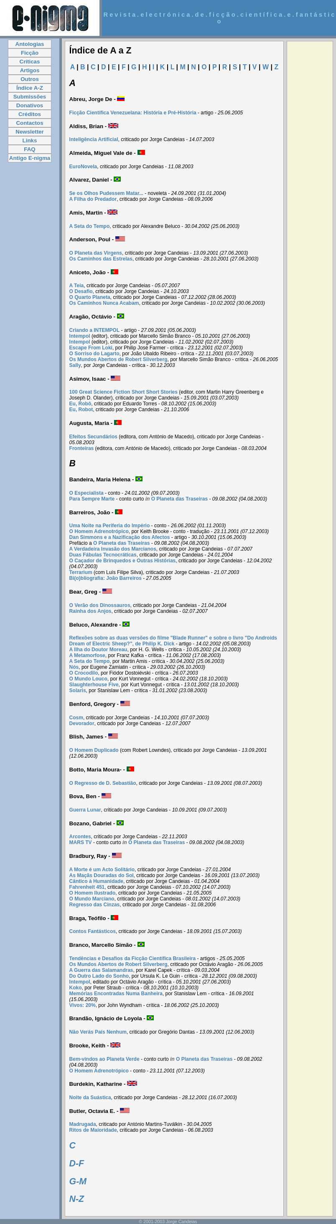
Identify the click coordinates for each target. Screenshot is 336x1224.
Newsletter (29, 132)
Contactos (29, 123)
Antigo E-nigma (29, 158)
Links (30, 140)
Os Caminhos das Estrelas (100, 259)
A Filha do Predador (93, 199)
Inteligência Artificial (93, 139)
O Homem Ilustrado (92, 893)
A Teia (76, 285)
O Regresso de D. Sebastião (102, 783)
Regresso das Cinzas (94, 905)
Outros (29, 79)
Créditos (29, 114)
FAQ (29, 149)
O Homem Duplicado (94, 750)
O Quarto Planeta (89, 297)
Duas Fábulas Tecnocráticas (103, 555)
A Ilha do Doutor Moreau (98, 649)
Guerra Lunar (85, 810)
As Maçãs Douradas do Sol (101, 875)
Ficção (29, 53)
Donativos (29, 105)
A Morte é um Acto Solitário (102, 869)
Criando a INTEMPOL (94, 330)
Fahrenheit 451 (87, 887)
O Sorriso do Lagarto (94, 354)
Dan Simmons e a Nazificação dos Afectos (119, 537)
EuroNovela (83, 166)
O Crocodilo (83, 673)
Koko (75, 988)
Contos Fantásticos (92, 931)
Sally (75, 365)
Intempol (79, 336)
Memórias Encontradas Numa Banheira (116, 993)
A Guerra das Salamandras (101, 970)
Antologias (29, 44)
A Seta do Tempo (89, 226)
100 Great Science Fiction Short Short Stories (123, 392)
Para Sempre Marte (92, 499)
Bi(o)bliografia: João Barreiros (105, 578)
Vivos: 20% (82, 1005)
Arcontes (80, 837)
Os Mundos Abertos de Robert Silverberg (118, 359)
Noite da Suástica (90, 1097)
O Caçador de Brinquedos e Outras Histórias (122, 561)
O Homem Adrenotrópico (99, 531)
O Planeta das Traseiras (179, 499)
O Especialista (86, 493)
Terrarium (80, 572)
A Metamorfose (87, 655)
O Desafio (81, 291)
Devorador (81, 723)
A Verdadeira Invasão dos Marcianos (112, 549)
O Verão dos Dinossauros (99, 605)
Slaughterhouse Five (94, 685)
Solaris (77, 690)
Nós (74, 667)
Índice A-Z (29, 88)
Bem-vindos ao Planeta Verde (104, 1059)
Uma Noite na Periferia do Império (109, 526)
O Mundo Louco (88, 679)
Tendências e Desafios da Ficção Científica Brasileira (132, 958)
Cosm (76, 718)
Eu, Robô (80, 404)
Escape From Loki (90, 348)
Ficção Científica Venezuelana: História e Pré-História (132, 113)
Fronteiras (81, 448)
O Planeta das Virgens (95, 253)
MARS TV (80, 842)
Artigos (30, 70)
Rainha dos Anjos (90, 611)
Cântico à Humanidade (96, 881)
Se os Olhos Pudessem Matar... (106, 193)
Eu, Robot (81, 409)
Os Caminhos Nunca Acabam (104, 303)
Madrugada (82, 1124)
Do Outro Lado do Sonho (99, 976)
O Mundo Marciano (92, 899)
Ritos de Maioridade (93, 1130)
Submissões (29, 97)
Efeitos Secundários (93, 437)
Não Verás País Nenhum (98, 1032)
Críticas (30, 61)
